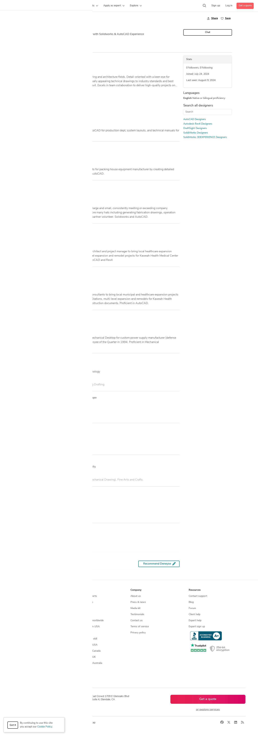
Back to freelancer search (41, 18)
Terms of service (139, 626)
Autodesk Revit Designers (197, 124)
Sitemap (76, 675)
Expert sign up (197, 626)
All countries (79, 669)
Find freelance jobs (82, 602)
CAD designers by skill (84, 638)
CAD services (21, 614)
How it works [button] (22, 590)
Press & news (138, 602)
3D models (78, 632)
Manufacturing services (27, 632)
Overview (32, 49)
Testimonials (137, 614)
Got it (13, 725)
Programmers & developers (29, 626)
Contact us (136, 620)
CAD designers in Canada (86, 651)
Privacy (68, 722)
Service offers (80, 608)
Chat (207, 32)
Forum (192, 608)
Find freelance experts (84, 596)
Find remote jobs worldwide (88, 620)
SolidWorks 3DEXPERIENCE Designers (205, 137)
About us (135, 596)
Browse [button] (76, 590)
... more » (31, 90)
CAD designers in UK (84, 657)
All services (20, 638)
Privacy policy (138, 632)
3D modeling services (26, 620)
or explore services (208, 709)
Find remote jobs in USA (86, 626)
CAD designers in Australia (87, 663)
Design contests (23, 608)
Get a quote (245, 5)
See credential (35, 516)
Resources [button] (195, 590)
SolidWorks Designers (195, 133)
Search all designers (198, 105)
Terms (79, 722)
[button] (69, 5)
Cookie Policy (44, 726)
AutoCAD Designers (194, 119)
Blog (191, 602)
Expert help (195, 620)
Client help (194, 614)
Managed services (24, 602)
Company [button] (135, 590)
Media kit (135, 608)
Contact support (198, 596)
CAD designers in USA (84, 645)
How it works (22, 596)
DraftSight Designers (195, 128)
